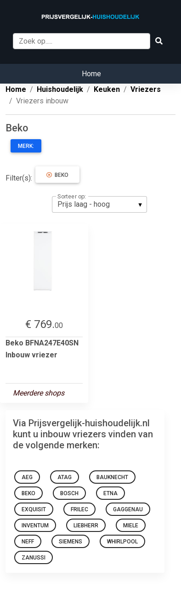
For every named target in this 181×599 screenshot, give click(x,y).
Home (91, 73)
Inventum (35, 525)
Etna (110, 493)
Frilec (79, 509)
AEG (27, 477)
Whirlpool (122, 541)
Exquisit (34, 509)
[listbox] (99, 204)
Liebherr (86, 525)
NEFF (28, 541)
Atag (64, 477)
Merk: (26, 146)
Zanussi (33, 557)
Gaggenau (128, 509)
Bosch (69, 493)
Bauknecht (112, 477)
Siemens (70, 541)
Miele (130, 525)
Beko (57, 175)
